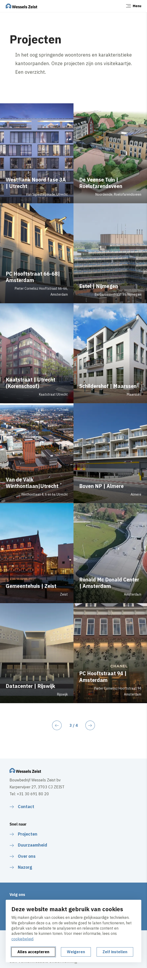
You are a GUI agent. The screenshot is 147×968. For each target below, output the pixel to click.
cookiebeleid (22, 939)
